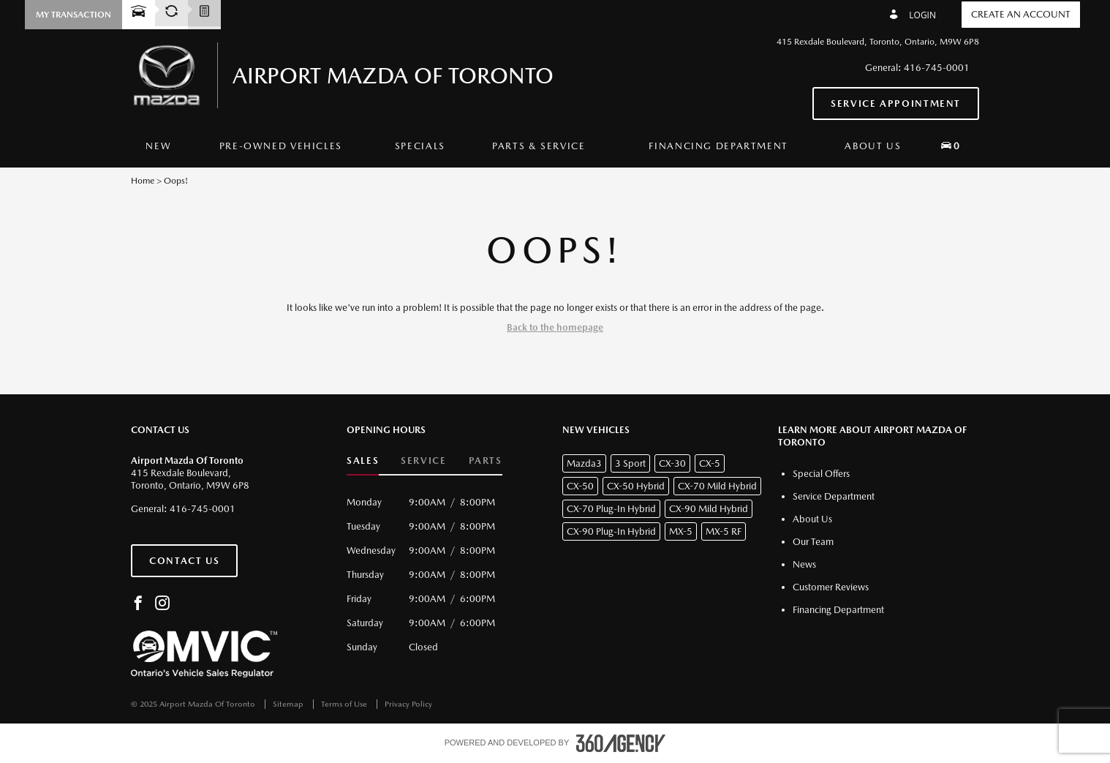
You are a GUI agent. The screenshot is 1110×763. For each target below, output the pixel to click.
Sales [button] (363, 460)
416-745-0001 (937, 67)
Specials (420, 145)
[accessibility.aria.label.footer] (620, 743)
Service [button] (423, 460)
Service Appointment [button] (896, 103)
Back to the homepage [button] (555, 327)
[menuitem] (158, 146)
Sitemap (289, 704)
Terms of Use (345, 704)
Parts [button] (485, 460)
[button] (73, 14)
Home (142, 181)
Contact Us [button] (184, 560)
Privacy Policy (408, 704)
